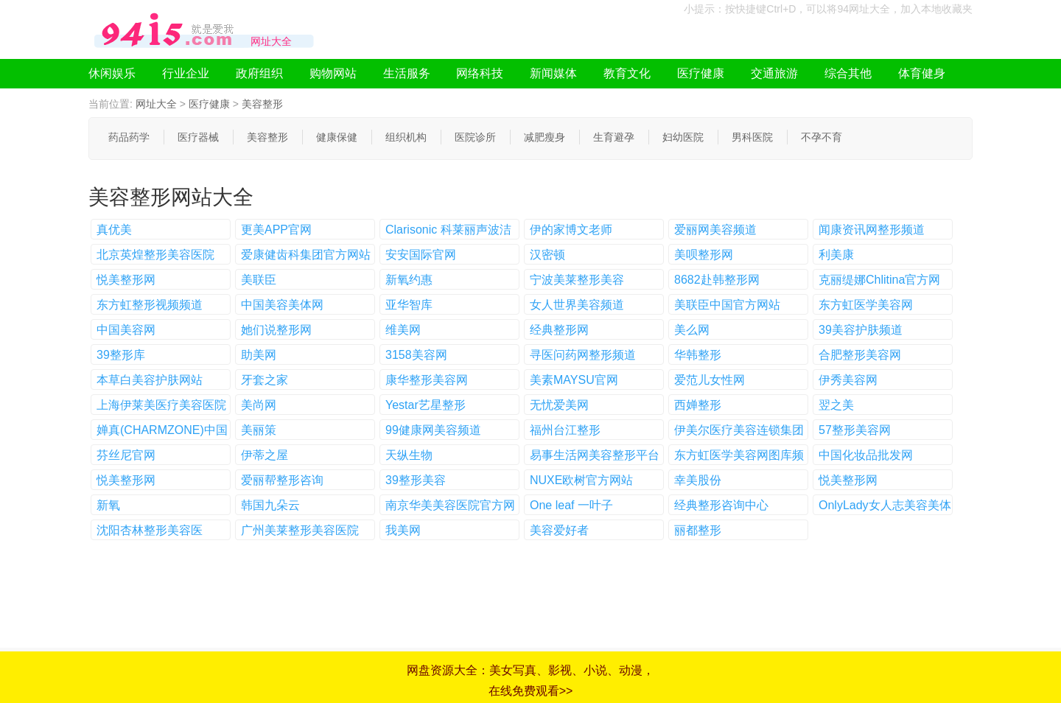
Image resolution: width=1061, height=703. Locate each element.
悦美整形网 (126, 279)
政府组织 (259, 73)
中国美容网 (126, 329)
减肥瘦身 (544, 137)
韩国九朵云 (270, 505)
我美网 (403, 530)
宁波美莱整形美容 (577, 279)
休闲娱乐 (112, 73)
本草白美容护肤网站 (150, 380)
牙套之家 (264, 380)
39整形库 (121, 355)
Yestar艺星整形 (425, 405)
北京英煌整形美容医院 (155, 254)
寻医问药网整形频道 (583, 355)
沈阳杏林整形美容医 (150, 530)
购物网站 (333, 73)
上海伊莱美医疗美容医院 (161, 405)
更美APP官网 (276, 229)
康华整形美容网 (426, 380)
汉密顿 (547, 254)
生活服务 (406, 73)
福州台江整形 (565, 430)
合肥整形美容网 (860, 355)
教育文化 (627, 73)
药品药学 (129, 137)
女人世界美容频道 (577, 304)
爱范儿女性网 (709, 380)
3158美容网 (416, 355)
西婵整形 (697, 405)
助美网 (258, 355)
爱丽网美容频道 (715, 229)
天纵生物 (409, 455)
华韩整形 (697, 355)
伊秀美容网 (848, 380)
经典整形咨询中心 (721, 505)
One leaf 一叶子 (571, 505)
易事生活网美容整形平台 (594, 455)
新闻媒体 (553, 73)
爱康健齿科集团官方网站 (306, 254)
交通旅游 (774, 73)
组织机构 (406, 137)
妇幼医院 (683, 137)
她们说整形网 (276, 329)
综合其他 (848, 73)
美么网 (692, 329)
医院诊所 (475, 137)
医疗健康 (700, 73)
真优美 (114, 229)
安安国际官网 (420, 254)
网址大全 (156, 104)
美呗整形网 (703, 254)
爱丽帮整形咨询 (282, 480)
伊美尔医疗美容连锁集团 (739, 430)
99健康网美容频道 (433, 430)
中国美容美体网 (282, 304)
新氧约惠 (409, 279)
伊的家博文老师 (571, 229)
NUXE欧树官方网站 (581, 480)
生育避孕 (613, 137)
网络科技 (479, 73)
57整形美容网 (855, 430)
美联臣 (258, 279)
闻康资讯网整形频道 (872, 229)
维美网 (403, 329)
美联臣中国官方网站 (727, 304)
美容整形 (262, 104)
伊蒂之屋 (264, 455)
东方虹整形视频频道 (150, 304)
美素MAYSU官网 (574, 380)
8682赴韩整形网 (717, 279)
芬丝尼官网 (126, 455)
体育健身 (921, 73)
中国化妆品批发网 (866, 455)
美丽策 (258, 430)
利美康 (836, 254)
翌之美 (836, 405)
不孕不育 (821, 137)
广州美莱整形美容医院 (300, 530)
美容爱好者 (559, 530)
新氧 (108, 505)
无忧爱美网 (559, 405)
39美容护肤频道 (861, 329)
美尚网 (258, 405)
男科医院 (752, 137)
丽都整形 (697, 530)
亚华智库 (409, 304)
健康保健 (336, 137)
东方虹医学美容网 (866, 304)
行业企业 (185, 73)
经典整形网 (559, 329)
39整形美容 (415, 480)
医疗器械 (198, 137)
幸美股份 (697, 480)
